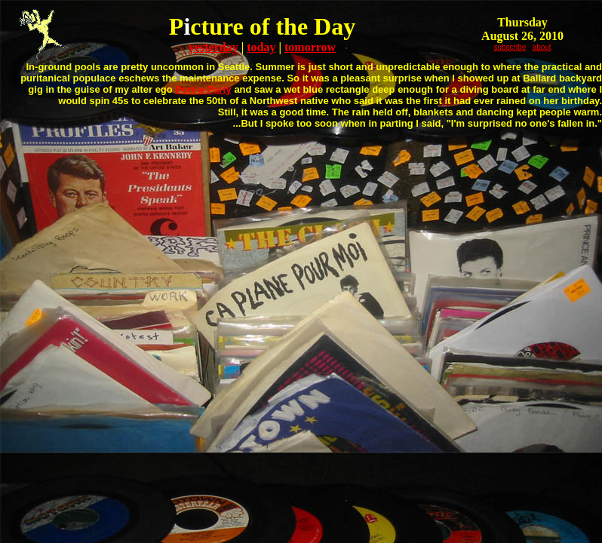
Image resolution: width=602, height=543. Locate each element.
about (542, 47)
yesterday (213, 47)
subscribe (509, 47)
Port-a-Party (203, 89)
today (261, 47)
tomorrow (310, 47)
